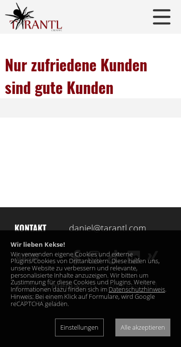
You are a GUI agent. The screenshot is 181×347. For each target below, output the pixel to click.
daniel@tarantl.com (107, 228)
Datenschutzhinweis (137, 289)
